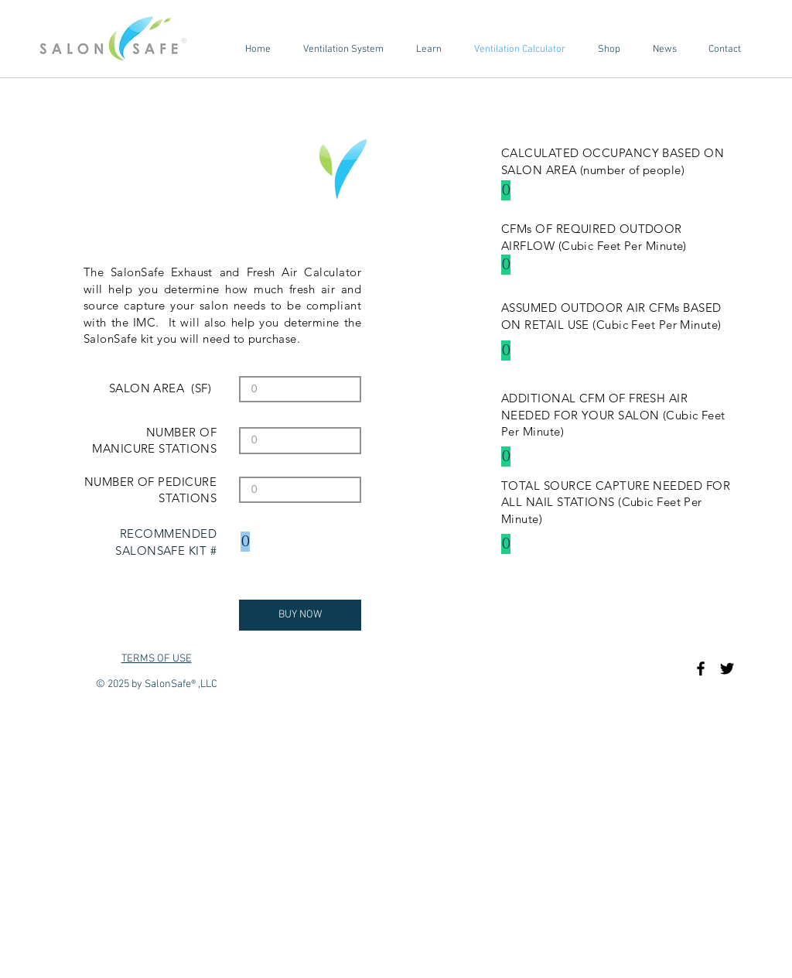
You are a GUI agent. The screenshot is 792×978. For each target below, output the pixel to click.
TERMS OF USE (156, 658)
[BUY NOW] (300, 615)
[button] (343, 49)
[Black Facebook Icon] (700, 668)
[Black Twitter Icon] (727, 668)
